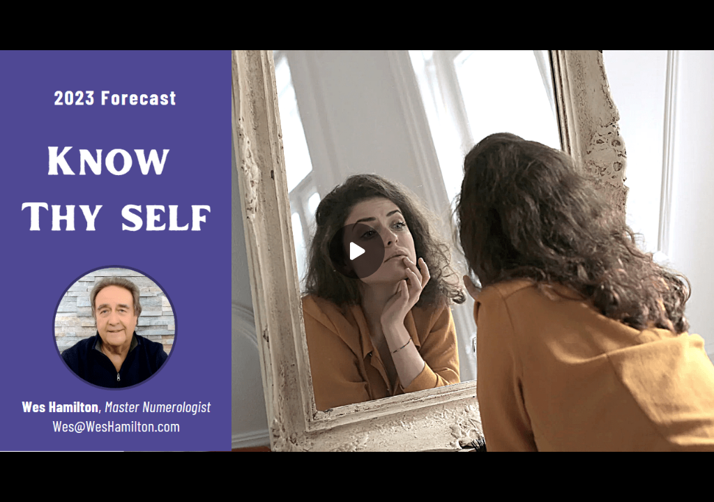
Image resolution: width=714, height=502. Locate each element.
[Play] (357, 251)
